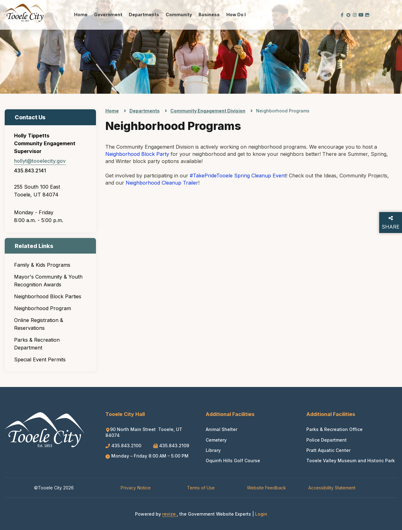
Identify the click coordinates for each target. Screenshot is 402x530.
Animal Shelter (221, 429)
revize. (169, 514)
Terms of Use (201, 487)
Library (213, 450)
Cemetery (216, 440)
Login (261, 514)
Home (81, 14)
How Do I (236, 14)
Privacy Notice (136, 487)
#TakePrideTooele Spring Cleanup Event (238, 175)
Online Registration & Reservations (38, 324)
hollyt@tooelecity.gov (40, 161)
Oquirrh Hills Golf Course (233, 460)
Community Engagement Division (207, 110)
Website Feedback (266, 487)
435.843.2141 (30, 170)
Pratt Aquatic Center (328, 450)
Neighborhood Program (42, 308)
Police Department (326, 440)
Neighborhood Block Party (137, 154)
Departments (144, 14)
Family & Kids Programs (42, 265)
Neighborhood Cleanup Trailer (162, 183)
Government (108, 14)
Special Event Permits (40, 359)
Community (179, 14)
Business (209, 14)
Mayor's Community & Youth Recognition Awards (48, 281)
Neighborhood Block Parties (47, 296)
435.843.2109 (171, 445)
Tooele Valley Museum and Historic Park (350, 460)
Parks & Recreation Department (37, 344)
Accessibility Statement (331, 487)
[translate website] (321, 14)
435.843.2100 (124, 445)
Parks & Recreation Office (334, 429)
